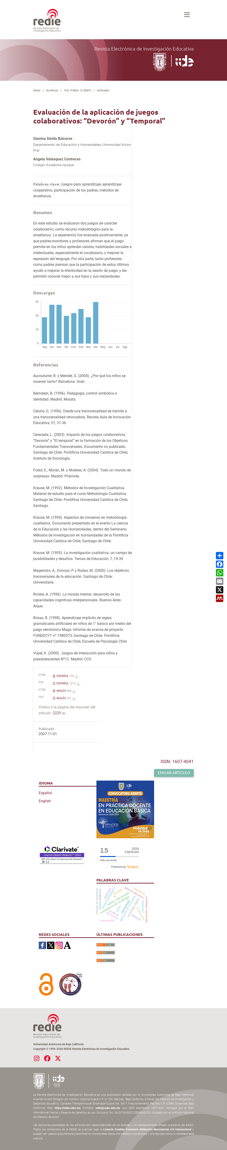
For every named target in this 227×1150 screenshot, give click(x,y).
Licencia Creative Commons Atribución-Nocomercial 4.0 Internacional (147, 1129)
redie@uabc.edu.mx (108, 1108)
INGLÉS (66, 690)
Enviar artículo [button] (174, 772)
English (45, 801)
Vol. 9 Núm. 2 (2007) (77, 90)
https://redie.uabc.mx (68, 1108)
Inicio (36, 90)
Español (45, 793)
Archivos (52, 90)
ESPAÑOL (67, 676)
